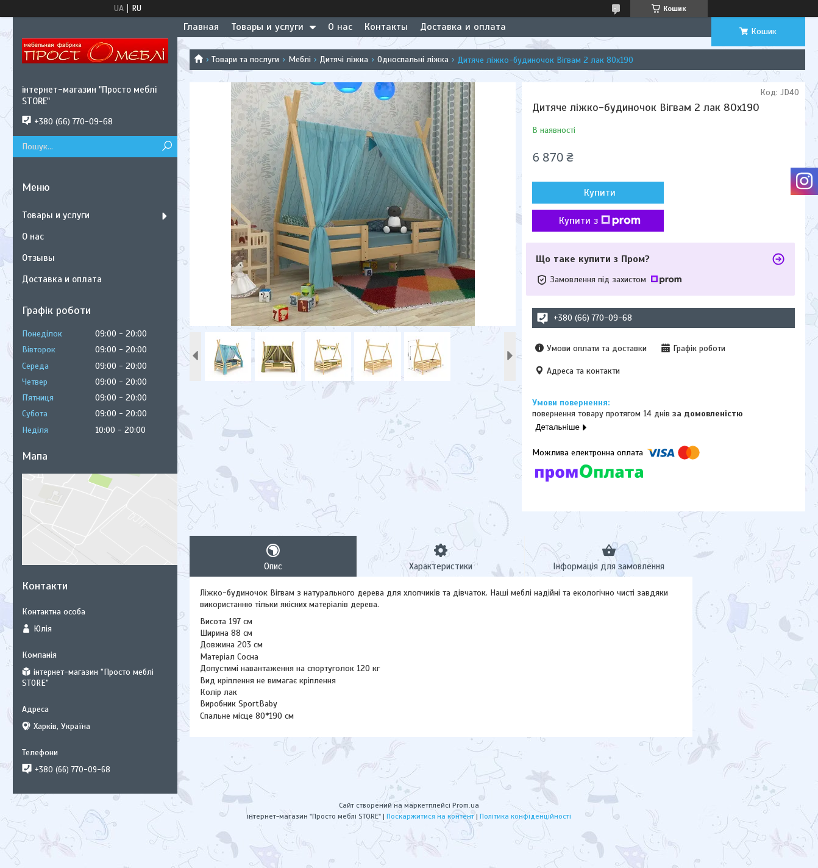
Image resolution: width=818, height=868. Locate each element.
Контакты (386, 27)
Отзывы (38, 257)
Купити (598, 193)
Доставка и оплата (463, 27)
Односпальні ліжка (413, 59)
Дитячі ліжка (343, 59)
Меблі (299, 59)
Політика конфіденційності (525, 816)
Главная (201, 27)
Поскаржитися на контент (430, 816)
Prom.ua (465, 805)
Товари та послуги (245, 59)
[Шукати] (166, 146)
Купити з (598, 221)
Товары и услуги (267, 27)
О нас (340, 27)
